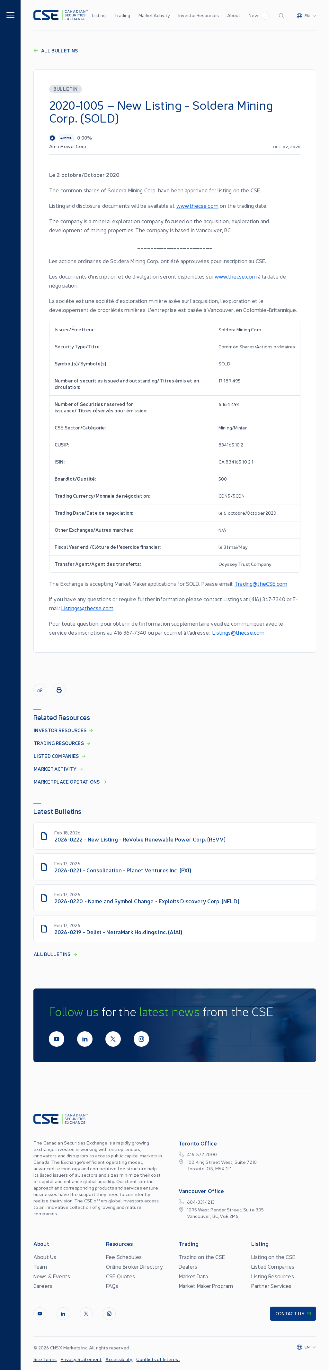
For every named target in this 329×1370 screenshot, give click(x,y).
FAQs (112, 1285)
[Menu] (10, 15)
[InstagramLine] (141, 1039)
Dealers (188, 1266)
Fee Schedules (124, 1256)
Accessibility (118, 1359)
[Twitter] (113, 1039)
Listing (99, 15)
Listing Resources (272, 1276)
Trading (122, 15)
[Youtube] (56, 1039)
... (264, 15)
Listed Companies (273, 1266)
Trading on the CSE (202, 1256)
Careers (42, 1285)
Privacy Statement (81, 1359)
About (233, 15)
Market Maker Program (206, 1285)
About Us (44, 1256)
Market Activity (154, 15)
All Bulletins (55, 50)
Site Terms (45, 1359)
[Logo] (60, 15)
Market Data (193, 1276)
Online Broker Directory (134, 1266)
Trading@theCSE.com (261, 583)
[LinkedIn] (85, 1039)
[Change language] (306, 15)
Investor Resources (198, 15)
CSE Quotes (120, 1276)
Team (40, 1266)
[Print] (59, 690)
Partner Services (271, 1285)
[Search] (283, 15)
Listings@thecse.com (87, 607)
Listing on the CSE (273, 1256)
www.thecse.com (197, 205)
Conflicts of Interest (158, 1359)
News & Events (51, 1276)
